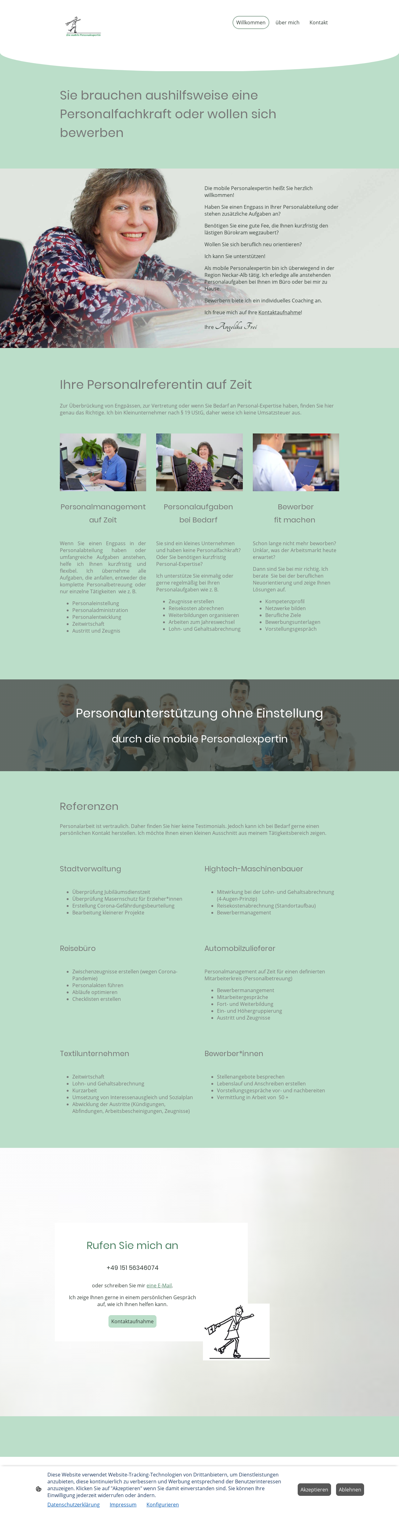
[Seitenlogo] (83, 26)
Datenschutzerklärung (73, 1504)
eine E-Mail (159, 1285)
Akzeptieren (314, 1489)
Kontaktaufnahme (132, 1321)
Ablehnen (350, 1489)
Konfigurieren (163, 1504)
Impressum (123, 1504)
